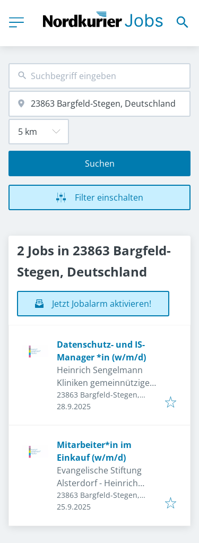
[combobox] (99, 76)
